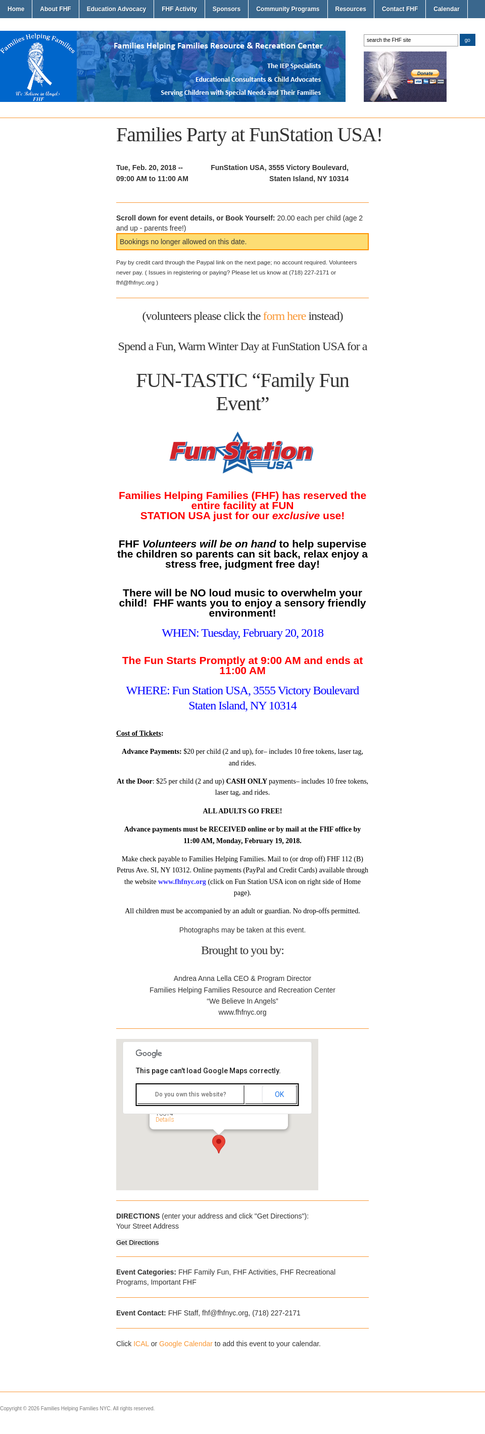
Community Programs (287, 9)
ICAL (141, 1344)
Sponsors (226, 9)
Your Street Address (147, 1226)
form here (284, 315)
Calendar (446, 9)
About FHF (55, 9)
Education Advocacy (117, 9)
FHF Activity (179, 9)
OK (279, 1094)
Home (16, 9)
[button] (218, 1144)
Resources (350, 9)
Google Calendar (186, 1344)
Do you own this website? (190, 1094)
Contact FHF (400, 9)
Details (165, 1119)
